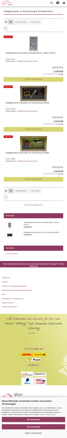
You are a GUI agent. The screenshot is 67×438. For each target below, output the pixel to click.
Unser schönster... (12, 254)
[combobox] (21, 22)
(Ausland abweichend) (30, 61)
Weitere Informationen (33, 433)
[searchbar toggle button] (51, 3)
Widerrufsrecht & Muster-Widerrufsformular (17, 290)
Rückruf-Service (7, 303)
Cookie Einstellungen (9, 307)
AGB (3, 294)
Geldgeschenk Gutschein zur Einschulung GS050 (27, 153)
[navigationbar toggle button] (64, 3)
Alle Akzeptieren (33, 420)
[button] (6, 22)
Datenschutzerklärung (47, 414)
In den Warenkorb (33, 79)
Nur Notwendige (33, 427)
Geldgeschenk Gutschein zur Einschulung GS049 (27, 103)
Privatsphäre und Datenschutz (12, 299)
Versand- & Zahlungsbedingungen (14, 286)
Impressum (6, 278)
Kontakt (4, 282)
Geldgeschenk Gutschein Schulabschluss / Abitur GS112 (30, 53)
